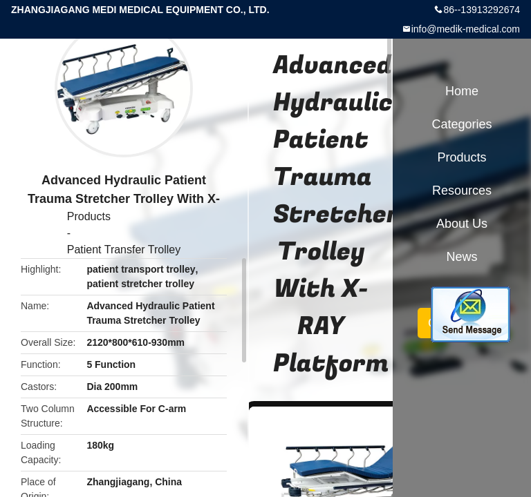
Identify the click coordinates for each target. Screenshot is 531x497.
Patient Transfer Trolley (124, 249)
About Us (461, 224)
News (461, 257)
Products (89, 216)
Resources (462, 190)
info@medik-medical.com (465, 29)
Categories (461, 124)
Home (461, 91)
